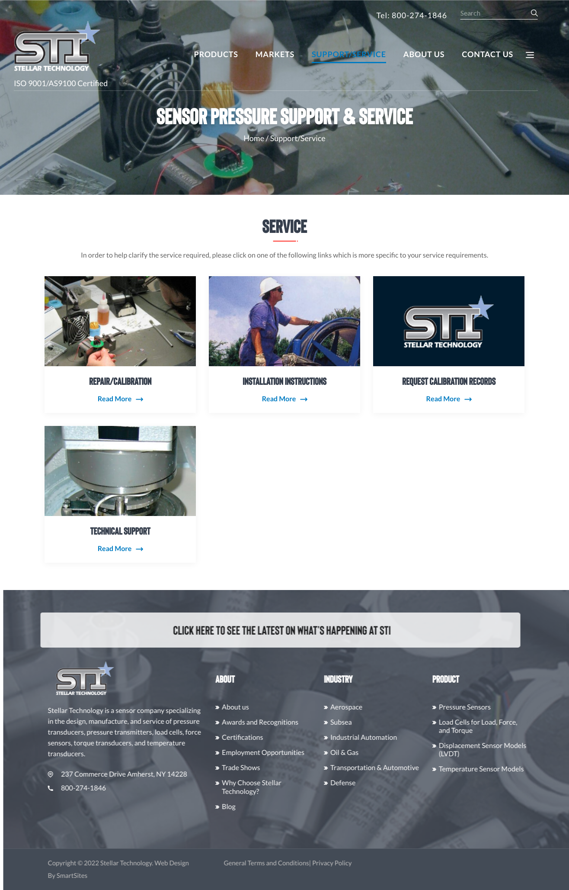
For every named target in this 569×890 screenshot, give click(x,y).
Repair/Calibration (120, 341)
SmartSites (110, 876)
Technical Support (120, 490)
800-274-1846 (115, 788)
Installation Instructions (284, 341)
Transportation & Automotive (413, 768)
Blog (268, 807)
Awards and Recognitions (299, 722)
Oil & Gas (383, 752)
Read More (115, 359)
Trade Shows (280, 768)
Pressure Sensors (503, 707)
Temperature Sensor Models (520, 769)
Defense (381, 783)
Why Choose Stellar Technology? (290, 787)
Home (253, 138)
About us (274, 707)
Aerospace (385, 707)
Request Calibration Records (448, 341)
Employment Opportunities (302, 752)
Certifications (281, 737)
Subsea (379, 722)
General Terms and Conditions (305, 863)
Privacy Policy (370, 863)
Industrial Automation (402, 737)
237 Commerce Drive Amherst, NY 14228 (156, 774)
